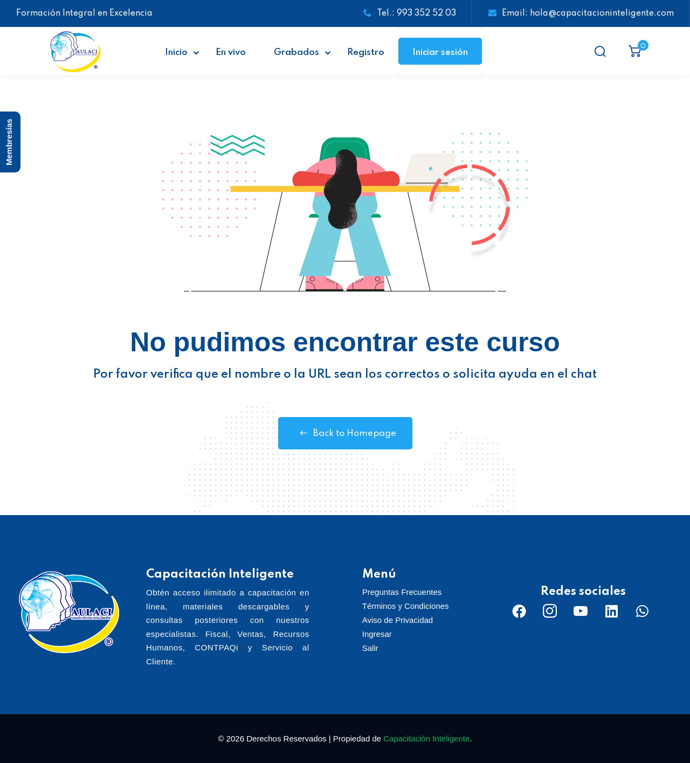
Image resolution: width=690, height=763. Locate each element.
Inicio (176, 52)
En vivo (231, 52)
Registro (365, 52)
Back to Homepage (345, 433)
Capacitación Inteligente (426, 738)
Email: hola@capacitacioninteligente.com (581, 13)
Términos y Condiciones (405, 606)
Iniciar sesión (440, 52)
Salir (370, 648)
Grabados (296, 52)
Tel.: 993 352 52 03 (409, 13)
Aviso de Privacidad (397, 620)
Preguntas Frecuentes (402, 591)
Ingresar (377, 634)
